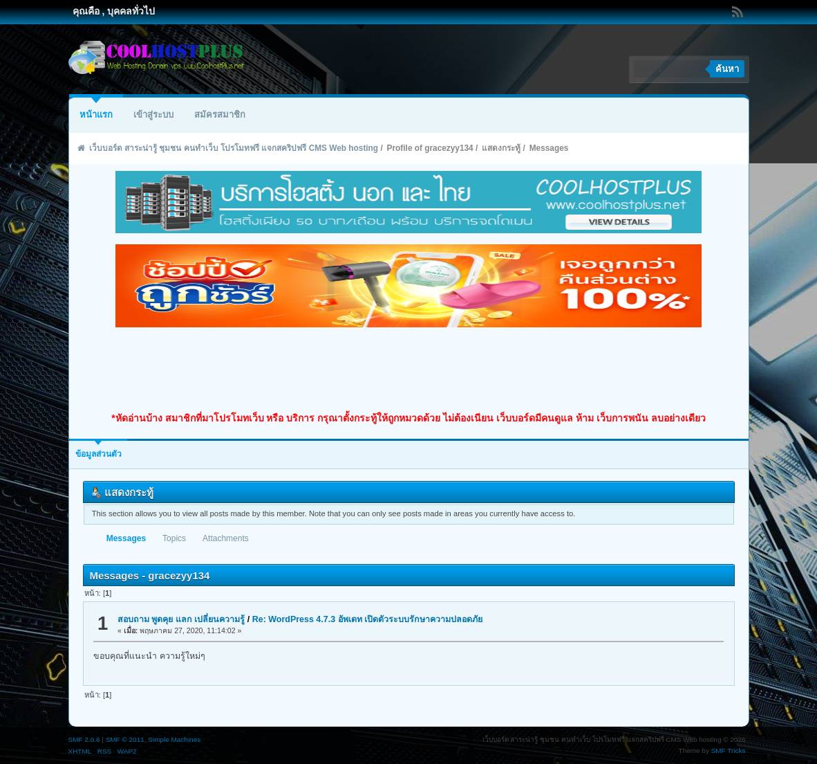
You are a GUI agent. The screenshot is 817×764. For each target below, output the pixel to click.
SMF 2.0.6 (84, 739)
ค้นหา (727, 69)
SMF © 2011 (125, 739)
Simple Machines (174, 739)
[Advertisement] (408, 369)
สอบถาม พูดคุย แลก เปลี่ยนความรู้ (181, 619)
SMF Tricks (728, 750)
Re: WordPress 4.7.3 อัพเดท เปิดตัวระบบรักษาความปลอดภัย (367, 619)
